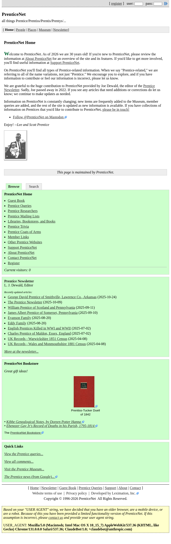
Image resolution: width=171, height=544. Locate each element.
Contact (135, 488)
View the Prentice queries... (23, 454)
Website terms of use (47, 493)
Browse (13, 186)
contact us (56, 517)
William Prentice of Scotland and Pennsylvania (41, 307)
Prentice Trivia (18, 226)
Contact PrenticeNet (22, 258)
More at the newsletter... (21, 351)
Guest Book (16, 200)
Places (32, 29)
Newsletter (60, 29)
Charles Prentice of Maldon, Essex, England (39, 333)
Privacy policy (76, 493)
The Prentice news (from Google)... (29, 477)
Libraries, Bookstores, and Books (31, 221)
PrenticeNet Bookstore (25, 432)
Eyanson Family (19, 318)
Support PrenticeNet (64, 63)
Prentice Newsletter (19, 281)
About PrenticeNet (38, 58)
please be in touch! (115, 109)
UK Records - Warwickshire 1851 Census (37, 339)
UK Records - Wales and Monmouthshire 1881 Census (47, 344)
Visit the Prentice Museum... (24, 469)
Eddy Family (17, 323)
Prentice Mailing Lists (23, 216)
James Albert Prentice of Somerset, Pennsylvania (43, 313)
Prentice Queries (19, 206)
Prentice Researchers (23, 211)
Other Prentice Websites (25, 242)
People (20, 29)
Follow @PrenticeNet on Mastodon (38, 117)
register (116, 3)
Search (34, 186)
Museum (45, 29)
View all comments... (19, 461)
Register (14, 263)
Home (34, 488)
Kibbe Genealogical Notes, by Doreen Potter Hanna (43, 422)
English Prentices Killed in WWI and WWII (39, 328)
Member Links (18, 237)
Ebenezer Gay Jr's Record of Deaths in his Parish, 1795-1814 (50, 426)
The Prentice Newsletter (25, 302)
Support (110, 488)
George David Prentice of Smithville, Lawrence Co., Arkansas (52, 297)
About (122, 488)
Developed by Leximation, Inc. (113, 493)
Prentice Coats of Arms (24, 232)
